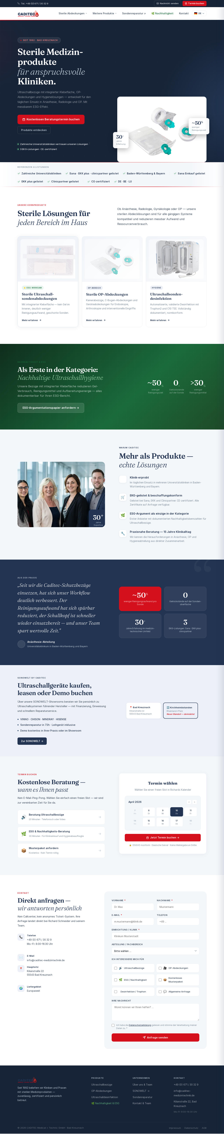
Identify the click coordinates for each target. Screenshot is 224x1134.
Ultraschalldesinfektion (104, 1097)
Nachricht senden (168, 3)
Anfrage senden (159, 1037)
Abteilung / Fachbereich (131, 944)
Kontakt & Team (142, 1103)
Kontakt (184, 13)
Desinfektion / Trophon (134, 991)
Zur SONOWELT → (32, 741)
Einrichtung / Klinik (130, 929)
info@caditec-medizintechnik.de (41, 960)
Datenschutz (191, 1128)
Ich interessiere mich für (132, 959)
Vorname (123, 900)
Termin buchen (194, 3)
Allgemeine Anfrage (178, 992)
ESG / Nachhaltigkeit (134, 980)
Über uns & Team (142, 1084)
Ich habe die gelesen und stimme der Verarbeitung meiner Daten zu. (160, 1027)
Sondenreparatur (142, 1097)
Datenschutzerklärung (144, 1025)
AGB (204, 1128)
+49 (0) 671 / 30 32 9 (35, 939)
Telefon (166, 915)
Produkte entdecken (34, 130)
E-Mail (121, 915)
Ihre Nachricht (125, 1001)
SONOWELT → (141, 1091)
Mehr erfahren (32, 318)
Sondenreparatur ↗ (134, 13)
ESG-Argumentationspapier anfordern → (46, 407)
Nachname (169, 900)
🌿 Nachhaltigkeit (162, 13)
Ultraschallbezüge (133, 968)
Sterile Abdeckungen (73, 13)
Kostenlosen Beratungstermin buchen (51, 119)
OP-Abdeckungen (177, 968)
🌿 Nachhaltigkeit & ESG (105, 1103)
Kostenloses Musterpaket (175, 980)
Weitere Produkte (105, 13)
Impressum (175, 1128)
